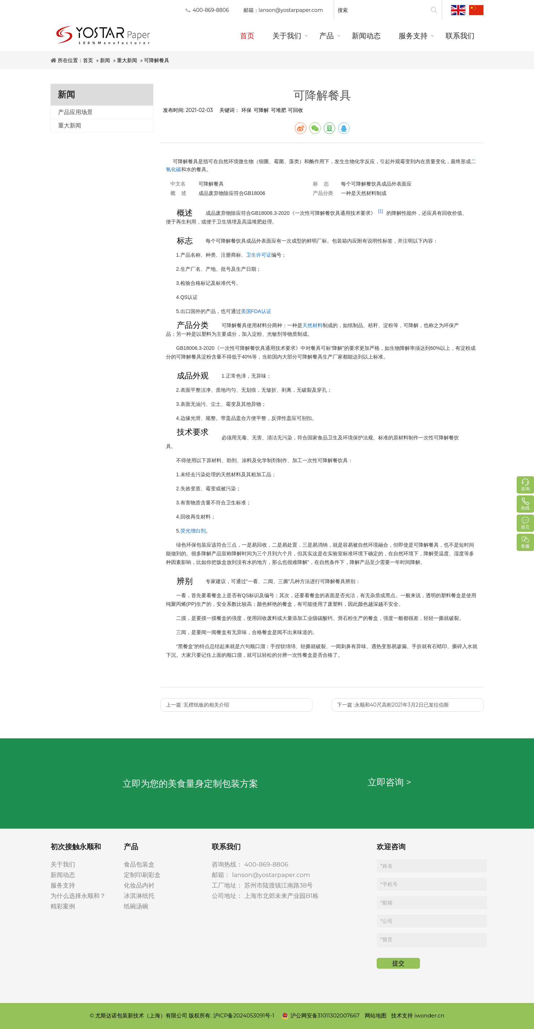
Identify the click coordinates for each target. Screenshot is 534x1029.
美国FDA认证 (256, 311)
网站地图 (375, 1015)
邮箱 (386, 902)
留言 (386, 939)
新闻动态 (63, 874)
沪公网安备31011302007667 (321, 1015)
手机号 (388, 884)
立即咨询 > (389, 782)
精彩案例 (63, 906)
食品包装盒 (139, 864)
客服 (525, 546)
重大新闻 (127, 60)
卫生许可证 (258, 255)
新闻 (105, 60)
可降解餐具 (156, 60)
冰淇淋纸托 (139, 895)
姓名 (386, 866)
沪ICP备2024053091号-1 (244, 1015)
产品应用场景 (75, 112)
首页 (88, 60)
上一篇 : (197, 705)
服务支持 (63, 885)
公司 (386, 921)
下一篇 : (392, 705)
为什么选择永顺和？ (78, 895)
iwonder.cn (429, 1015)
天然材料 (312, 325)
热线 (525, 508)
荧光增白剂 (193, 531)
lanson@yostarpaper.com (291, 10)
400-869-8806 (266, 864)
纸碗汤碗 (136, 906)
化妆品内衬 (139, 885)
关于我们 (63, 864)
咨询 (525, 488)
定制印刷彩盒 (142, 874)
